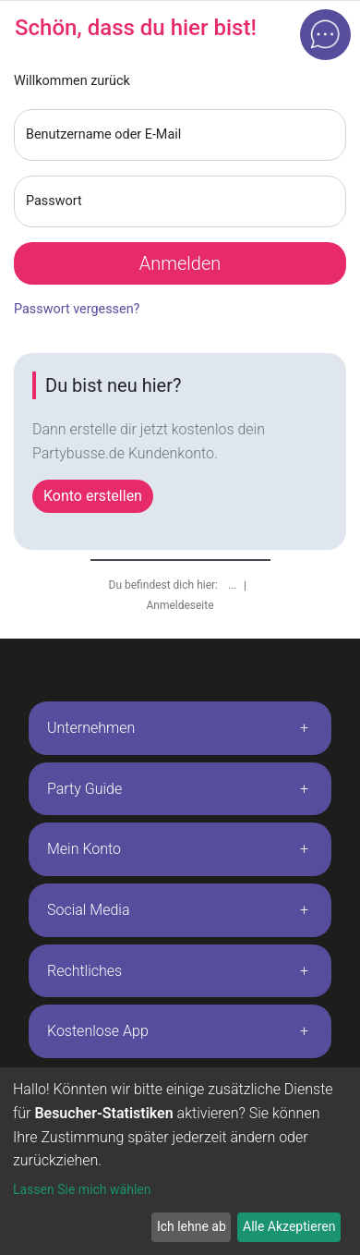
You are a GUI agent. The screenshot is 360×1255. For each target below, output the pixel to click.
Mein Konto (84, 849)
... (233, 585)
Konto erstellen (92, 496)
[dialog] (180, 1161)
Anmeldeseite (179, 605)
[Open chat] (325, 34)
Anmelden (180, 263)
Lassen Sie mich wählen (81, 1189)
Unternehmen (91, 728)
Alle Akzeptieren (289, 1226)
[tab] (180, 728)
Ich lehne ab (191, 1226)
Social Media (88, 910)
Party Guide (84, 789)
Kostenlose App (98, 1031)
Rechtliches (84, 971)
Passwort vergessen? (76, 309)
